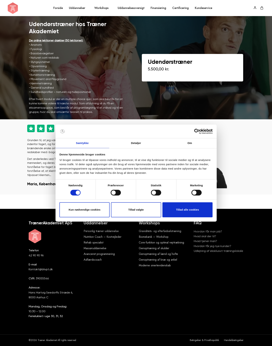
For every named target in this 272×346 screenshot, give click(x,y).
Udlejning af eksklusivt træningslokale (218, 251)
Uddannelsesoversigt (131, 8)
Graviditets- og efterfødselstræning (160, 231)
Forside (58, 8)
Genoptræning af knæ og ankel (158, 260)
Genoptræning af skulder (154, 248)
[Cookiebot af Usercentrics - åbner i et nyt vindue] (197, 131)
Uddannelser (77, 8)
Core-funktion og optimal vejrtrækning (161, 242)
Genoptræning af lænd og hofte (158, 254)
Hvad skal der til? (205, 236)
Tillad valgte (136, 209)
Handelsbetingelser (234, 340)
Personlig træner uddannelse (101, 231)
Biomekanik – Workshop (154, 237)
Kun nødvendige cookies (84, 209)
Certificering (180, 8)
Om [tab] (189, 143)
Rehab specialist (93, 242)
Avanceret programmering (99, 254)
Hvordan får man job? (208, 231)
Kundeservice (203, 8)
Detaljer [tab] (136, 143)
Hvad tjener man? (205, 241)
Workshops (101, 8)
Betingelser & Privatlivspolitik (204, 340)
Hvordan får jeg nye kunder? (212, 246)
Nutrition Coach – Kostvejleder (102, 237)
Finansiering (158, 8)
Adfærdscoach (93, 260)
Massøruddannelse (95, 248)
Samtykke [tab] (82, 143)
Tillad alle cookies (187, 209)
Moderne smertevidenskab (155, 265)
